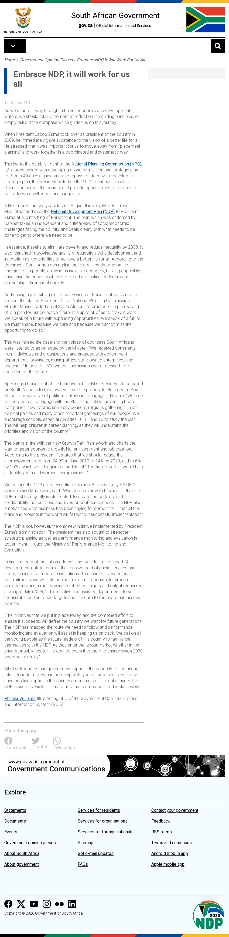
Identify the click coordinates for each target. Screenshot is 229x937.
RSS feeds (161, 831)
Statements (15, 810)
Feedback (160, 821)
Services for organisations (103, 821)
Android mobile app (169, 853)
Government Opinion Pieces (46, 59)
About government (21, 864)
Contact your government (174, 810)
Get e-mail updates (96, 853)
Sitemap (85, 842)
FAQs (83, 864)
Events (10, 831)
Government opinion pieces (30, 842)
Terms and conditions (171, 842)
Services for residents (99, 810)
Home (10, 59)
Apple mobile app (167, 864)
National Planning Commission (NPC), (106, 164)
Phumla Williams (20, 698)
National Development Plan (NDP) (83, 211)
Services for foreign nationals (106, 831)
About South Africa (21, 853)
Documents (15, 821)
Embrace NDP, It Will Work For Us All (111, 59)
